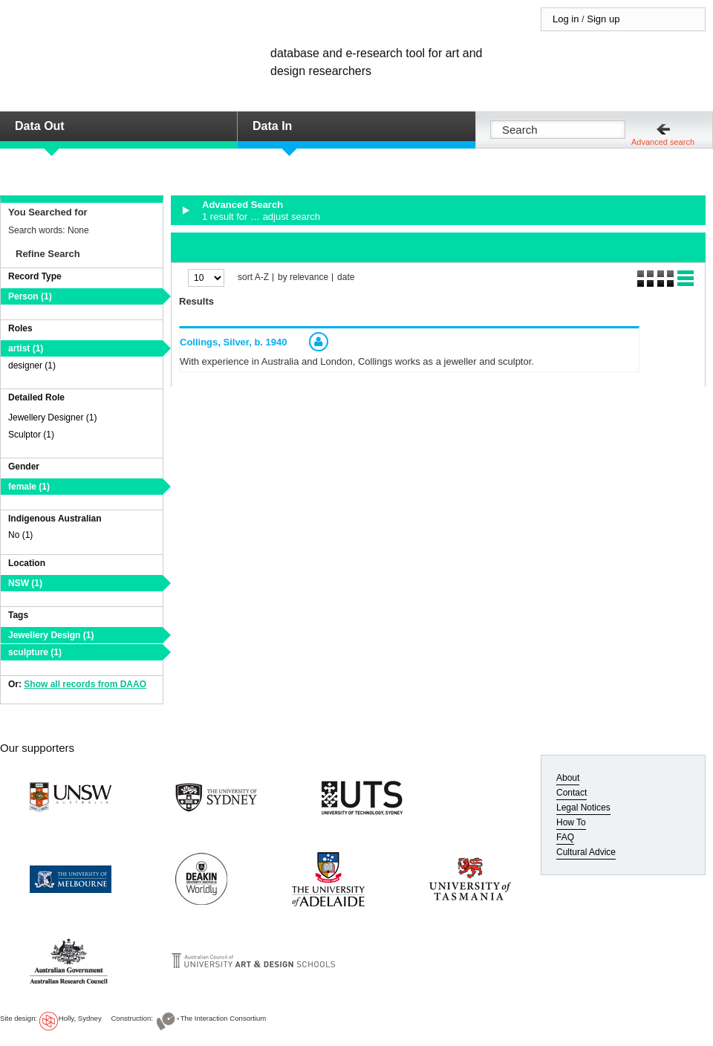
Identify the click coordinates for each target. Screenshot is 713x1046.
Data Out (40, 126)
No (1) (20, 535)
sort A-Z (253, 277)
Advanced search (662, 141)
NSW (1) (25, 583)
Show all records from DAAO (85, 684)
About (567, 778)
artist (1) (25, 348)
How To (571, 822)
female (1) (29, 486)
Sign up (603, 19)
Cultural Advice (586, 852)
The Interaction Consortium (223, 1018)
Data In (272, 126)
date (345, 277)
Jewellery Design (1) (51, 635)
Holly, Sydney (80, 1018)
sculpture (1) (35, 652)
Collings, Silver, (233, 342)
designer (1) (32, 365)
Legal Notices (583, 807)
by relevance (303, 277)
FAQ (565, 837)
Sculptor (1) (31, 434)
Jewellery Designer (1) (52, 417)
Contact (571, 792)
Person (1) (30, 296)
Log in (566, 19)
